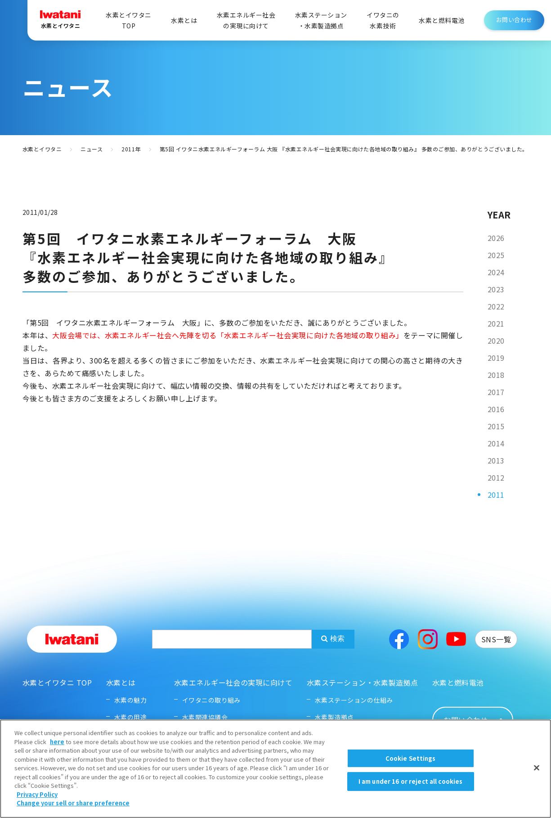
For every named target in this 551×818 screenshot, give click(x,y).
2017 (496, 391)
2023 (496, 289)
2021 (496, 323)
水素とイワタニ (42, 149)
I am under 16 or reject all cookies (410, 793)
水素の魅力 (130, 699)
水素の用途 (130, 717)
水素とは (184, 20)
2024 (496, 272)
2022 (496, 306)
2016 (496, 409)
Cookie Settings (410, 770)
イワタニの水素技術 (383, 20)
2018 (496, 374)
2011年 (130, 149)
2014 (496, 443)
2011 (496, 494)
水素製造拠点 (334, 717)
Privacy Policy (37, 806)
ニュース (92, 149)
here (57, 753)
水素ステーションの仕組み (354, 699)
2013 (496, 460)
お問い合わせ (514, 19)
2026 (496, 237)
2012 (496, 477)
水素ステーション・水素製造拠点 (321, 20)
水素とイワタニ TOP (57, 682)
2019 (496, 357)
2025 (496, 255)
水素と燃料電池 (441, 20)
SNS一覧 (496, 639)
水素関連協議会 (205, 717)
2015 (496, 426)
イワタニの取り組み (211, 699)
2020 (496, 340)
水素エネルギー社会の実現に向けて (246, 20)
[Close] (537, 779)
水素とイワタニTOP (128, 20)
